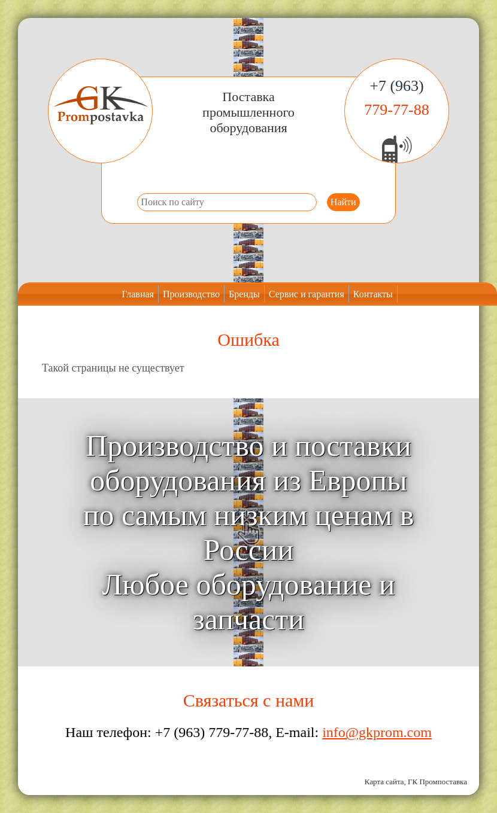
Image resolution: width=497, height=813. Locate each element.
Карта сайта (384, 781)
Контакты (373, 294)
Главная (138, 294)
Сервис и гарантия (306, 294)
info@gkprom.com (377, 732)
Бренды (244, 294)
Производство (191, 294)
